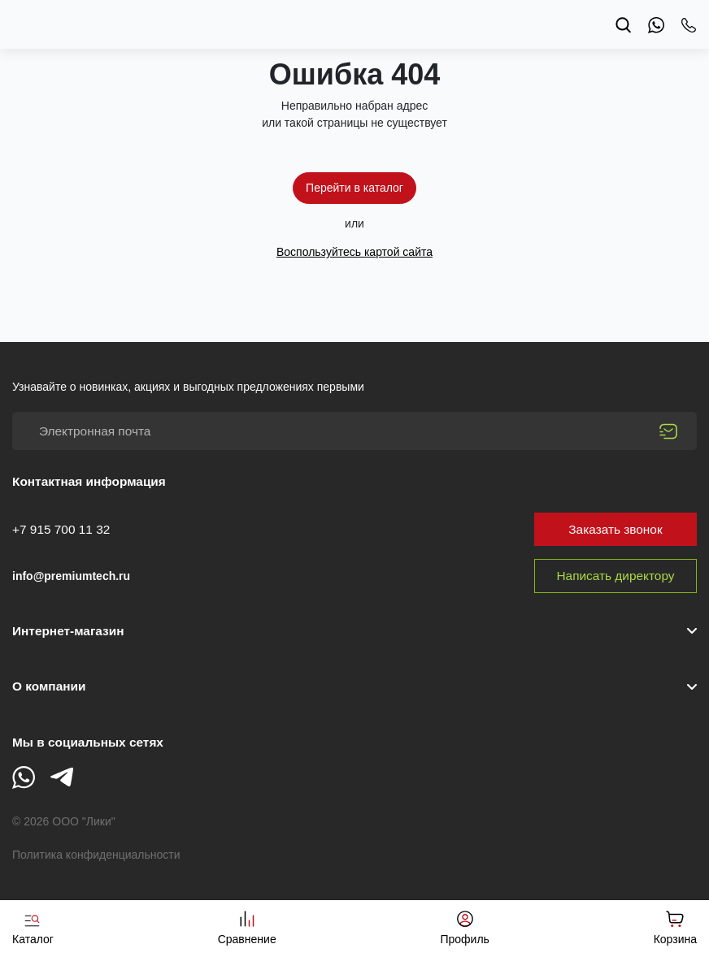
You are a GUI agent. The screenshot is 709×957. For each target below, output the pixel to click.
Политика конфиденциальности (96, 854)
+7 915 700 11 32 (61, 529)
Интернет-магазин (68, 631)
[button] (354, 686)
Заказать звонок (615, 529)
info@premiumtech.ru (71, 575)
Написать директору (616, 575)
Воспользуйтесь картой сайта (354, 251)
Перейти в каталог (354, 187)
